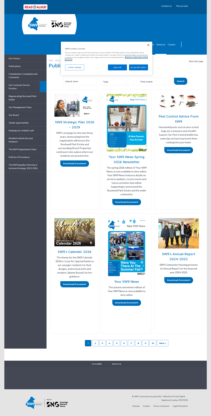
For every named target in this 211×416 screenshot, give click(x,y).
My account (182, 6)
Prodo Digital (179, 396)
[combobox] (117, 81)
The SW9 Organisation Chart (22, 149)
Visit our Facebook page (178, 378)
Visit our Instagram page (164, 378)
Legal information (180, 406)
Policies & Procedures (19, 157)
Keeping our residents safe (21, 130)
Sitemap (136, 406)
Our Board (14, 115)
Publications (15, 66)
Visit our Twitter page (171, 378)
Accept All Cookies (138, 67)
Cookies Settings (74, 67)
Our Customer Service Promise (19, 87)
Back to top (116, 364)
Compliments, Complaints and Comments (23, 75)
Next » (162, 343)
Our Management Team (20, 107)
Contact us (166, 6)
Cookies (146, 406)
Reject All (117, 67)
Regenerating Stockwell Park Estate (23, 98)
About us (160, 44)
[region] (106, 58)
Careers (171, 44)
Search (185, 44)
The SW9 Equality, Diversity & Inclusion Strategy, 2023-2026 (23, 166)
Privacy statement (161, 406)
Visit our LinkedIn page (185, 378)
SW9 (51, 60)
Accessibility (97, 364)
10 (153, 343)
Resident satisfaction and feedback (21, 140)
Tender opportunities (19, 122)
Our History (14, 58)
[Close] (148, 45)
